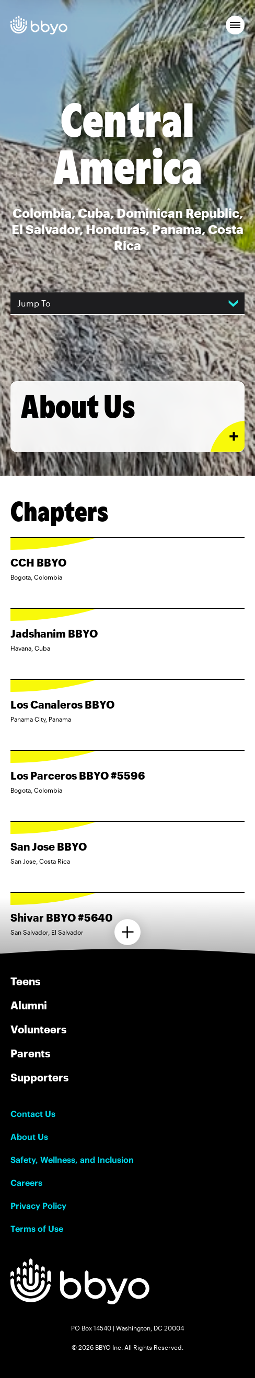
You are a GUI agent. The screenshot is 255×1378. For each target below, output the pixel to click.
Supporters (39, 1077)
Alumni (28, 1005)
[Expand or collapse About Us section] (228, 436)
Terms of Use (36, 1228)
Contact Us (32, 1114)
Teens (25, 981)
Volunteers (38, 1029)
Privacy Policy (38, 1205)
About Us (29, 1137)
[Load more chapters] (127, 932)
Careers (26, 1182)
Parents (30, 1053)
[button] (235, 25)
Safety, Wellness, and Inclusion (72, 1160)
